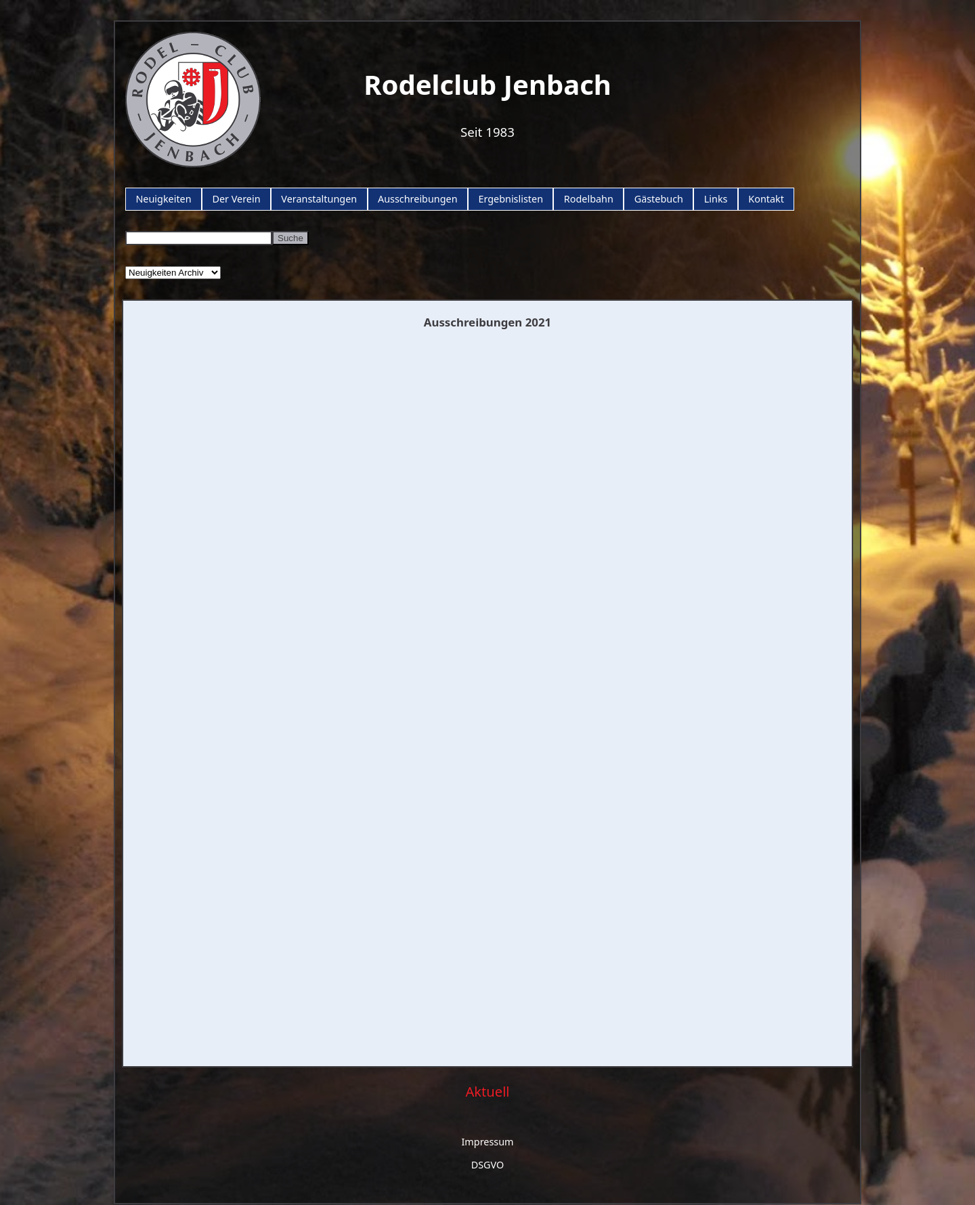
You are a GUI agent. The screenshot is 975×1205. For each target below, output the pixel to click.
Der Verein (236, 198)
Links (716, 198)
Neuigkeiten (163, 198)
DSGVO (487, 1164)
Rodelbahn (588, 198)
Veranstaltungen (319, 198)
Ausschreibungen (418, 198)
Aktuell (487, 1091)
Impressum (487, 1141)
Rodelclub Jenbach (487, 84)
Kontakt (766, 198)
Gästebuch (658, 198)
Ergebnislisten (510, 198)
